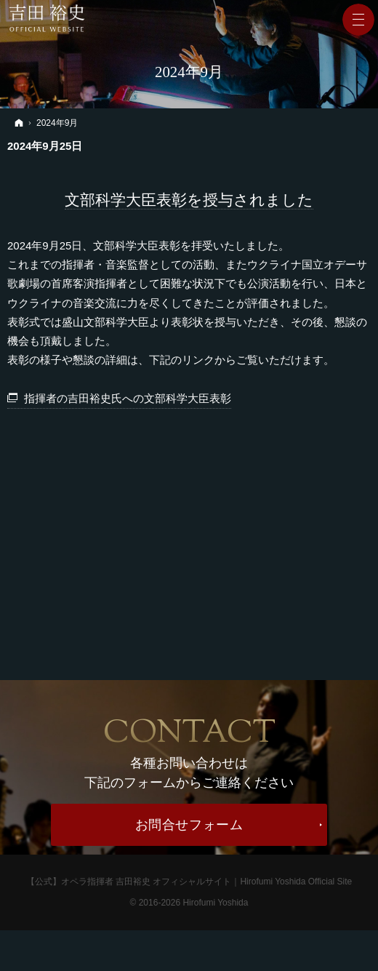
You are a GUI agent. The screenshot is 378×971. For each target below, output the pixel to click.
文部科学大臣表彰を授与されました (189, 200)
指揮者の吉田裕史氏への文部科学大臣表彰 (127, 398)
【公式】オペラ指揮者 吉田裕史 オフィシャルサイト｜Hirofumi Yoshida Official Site (189, 881)
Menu (358, 20)
